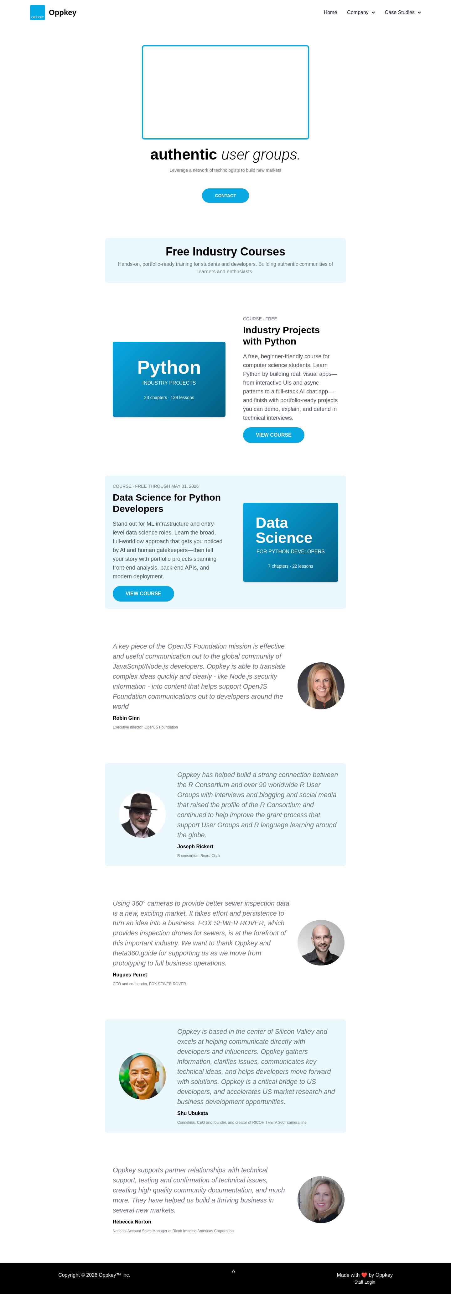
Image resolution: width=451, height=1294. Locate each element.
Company (361, 12)
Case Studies (403, 12)
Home (330, 12)
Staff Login (364, 1282)
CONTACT (225, 195)
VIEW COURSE (274, 435)
